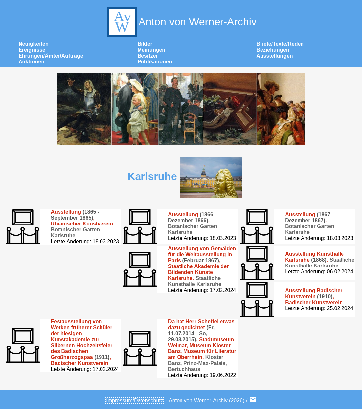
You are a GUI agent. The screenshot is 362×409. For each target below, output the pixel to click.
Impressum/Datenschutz (134, 400)
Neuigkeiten (34, 44)
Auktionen (31, 61)
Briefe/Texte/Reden (280, 44)
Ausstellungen (274, 56)
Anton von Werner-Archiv (181, 21)
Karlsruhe (152, 176)
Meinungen (151, 50)
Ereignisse (32, 50)
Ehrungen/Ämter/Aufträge (51, 56)
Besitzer (148, 56)
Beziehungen (272, 50)
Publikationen (155, 61)
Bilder (145, 44)
